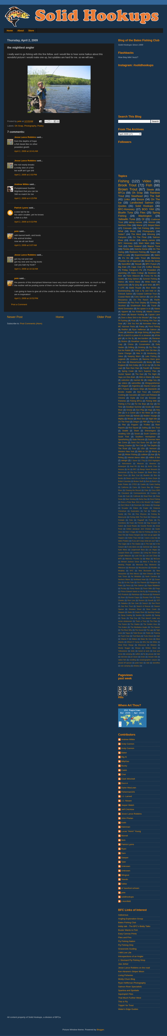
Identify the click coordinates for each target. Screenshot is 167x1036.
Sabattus (124, 603)
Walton (134, 639)
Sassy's (145, 603)
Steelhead (137, 196)
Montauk (132, 568)
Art (128, 469)
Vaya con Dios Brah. (126, 377)
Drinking (141, 347)
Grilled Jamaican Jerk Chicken (138, 529)
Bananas (156, 338)
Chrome (121, 398)
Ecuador (125, 508)
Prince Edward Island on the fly (133, 591)
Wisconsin (142, 645)
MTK (120, 559)
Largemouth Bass (138, 550)
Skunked (122, 306)
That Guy (133, 618)
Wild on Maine (145, 377)
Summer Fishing (150, 279)
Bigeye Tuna (153, 246)
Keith (123, 822)
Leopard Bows (123, 553)
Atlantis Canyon (150, 386)
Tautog (157, 615)
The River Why (126, 630)
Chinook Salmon (125, 294)
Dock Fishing (155, 499)
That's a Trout (140, 621)
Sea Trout (155, 428)
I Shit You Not (132, 323)
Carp (120, 344)
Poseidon (151, 270)
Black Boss (152, 472)
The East (139, 374)
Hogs (150, 410)
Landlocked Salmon (141, 202)
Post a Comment (19, 304)
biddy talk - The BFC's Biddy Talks (134, 926)
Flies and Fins (124, 937)
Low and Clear (151, 556)
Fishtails (121, 520)
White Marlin (150, 282)
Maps (148, 559)
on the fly (129, 338)
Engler (145, 508)
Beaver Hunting (137, 315)
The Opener (155, 627)
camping (129, 654)
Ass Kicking (137, 312)
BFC (135, 469)
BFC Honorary (125, 243)
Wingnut (125, 875)
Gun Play (140, 410)
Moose (130, 419)
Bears (124, 315)
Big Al (124, 757)
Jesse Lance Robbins (25, 137)
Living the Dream (150, 553)
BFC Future (151, 264)
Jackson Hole (124, 416)
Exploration (135, 511)
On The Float (140, 237)
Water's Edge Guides (128, 1009)
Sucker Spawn (124, 374)
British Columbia (124, 481)
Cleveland (125, 493)
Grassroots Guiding (127, 949)
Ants (142, 466)
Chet (123, 774)
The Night (152, 374)
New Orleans (148, 574)
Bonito (120, 478)
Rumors (142, 600)
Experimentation (142, 255)
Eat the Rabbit (124, 350)
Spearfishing (123, 439)
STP (158, 600)
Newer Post (15, 317)
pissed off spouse (125, 663)
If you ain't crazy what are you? (143, 541)
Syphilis (148, 615)
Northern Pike (124, 225)
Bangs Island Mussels (148, 469)
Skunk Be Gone (152, 261)
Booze (140, 199)
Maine (139, 225)
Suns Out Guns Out (140, 442)
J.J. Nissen (126, 801)
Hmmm (151, 222)
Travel (153, 306)
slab (147, 663)
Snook (137, 434)
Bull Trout (142, 392)
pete (16, 231)
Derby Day (143, 499)
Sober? (121, 234)
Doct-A (124, 783)
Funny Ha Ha (150, 276)
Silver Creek (151, 609)
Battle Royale (135, 288)
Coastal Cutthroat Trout (146, 294)
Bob (155, 475)
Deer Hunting (131, 499)
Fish (149, 185)
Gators (120, 526)
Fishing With (151, 401)
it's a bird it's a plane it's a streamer (136, 335)
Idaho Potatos (123, 541)
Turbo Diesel (148, 636)
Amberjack (122, 466)
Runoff (150, 600)
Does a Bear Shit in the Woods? (135, 318)
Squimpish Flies (125, 994)
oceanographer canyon (148, 660)
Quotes (122, 205)
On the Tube (129, 582)
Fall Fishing (143, 228)
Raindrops (135, 594)
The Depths (152, 445)
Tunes (120, 332)
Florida (126, 249)
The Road (122, 448)
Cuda (120, 496)
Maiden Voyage (150, 416)
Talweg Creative (125, 445)
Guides (121, 279)
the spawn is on (144, 309)
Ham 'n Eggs (130, 532)
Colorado (127, 228)
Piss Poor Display (138, 303)
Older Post (104, 317)
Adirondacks (126, 463)
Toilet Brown (138, 633)
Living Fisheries (125, 975)
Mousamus (122, 300)
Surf (155, 442)
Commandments (139, 493)
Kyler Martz (122, 550)
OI (143, 219)
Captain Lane (154, 315)
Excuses (152, 398)
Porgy (157, 588)
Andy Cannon (127, 744)
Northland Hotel (140, 579)
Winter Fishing (131, 454)
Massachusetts (136, 362)
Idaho (157, 255)
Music (132, 231)
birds (133, 651)
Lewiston (136, 553)
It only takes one (133, 547)
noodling (133, 660)
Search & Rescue (143, 606)
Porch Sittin (147, 588)
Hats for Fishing (144, 532)
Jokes (120, 356)
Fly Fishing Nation (126, 941)
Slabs (130, 612)
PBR (145, 422)
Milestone (121, 568)
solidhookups (127, 897)
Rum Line (131, 600)
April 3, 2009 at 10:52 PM (26, 298)
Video (147, 181)
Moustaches (143, 568)
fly (144, 654)
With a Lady (124, 255)
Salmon (153, 329)
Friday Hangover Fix (132, 270)
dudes (157, 377)
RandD (146, 368)
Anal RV (133, 466)
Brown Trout (127, 189)
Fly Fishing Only (125, 945)
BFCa (121, 192)
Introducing (151, 353)
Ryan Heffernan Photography (132, 983)
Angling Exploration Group (130, 919)
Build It (154, 481)
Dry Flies (153, 347)
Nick (123, 840)
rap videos (122, 383)
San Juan (135, 603)
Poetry (40, 126)
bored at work (143, 651)
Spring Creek (128, 371)
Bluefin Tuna (125, 212)
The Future (122, 624)
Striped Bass (154, 225)
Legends (122, 359)
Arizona (121, 469)
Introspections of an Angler (130, 956)
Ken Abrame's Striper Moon (131, 971)
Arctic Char (152, 466)
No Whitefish (136, 576)
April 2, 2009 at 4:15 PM (25, 198)
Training (157, 633)
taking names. (136, 222)
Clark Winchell (128, 779)
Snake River (139, 612)
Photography (30, 126)
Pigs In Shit (155, 422)
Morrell (124, 836)
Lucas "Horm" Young (131, 831)
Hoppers (121, 538)
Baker (124, 752)
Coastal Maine (124, 297)
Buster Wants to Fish (128, 930)
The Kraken (122, 627)
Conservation (144, 344)
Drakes (147, 505)
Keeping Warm (134, 356)
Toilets (148, 633)
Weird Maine (134, 282)
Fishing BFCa (136, 401)
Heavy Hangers (135, 535)
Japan (155, 547)
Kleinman (125, 827)
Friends (140, 523)
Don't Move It (126, 505)
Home (10, 30)
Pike (124, 425)
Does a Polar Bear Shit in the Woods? (136, 502)
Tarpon (153, 252)
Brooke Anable (125, 392)
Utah (158, 636)
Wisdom (153, 645)
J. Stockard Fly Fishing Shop (131, 960)
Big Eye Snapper (137, 472)
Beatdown (152, 273)
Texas (123, 618)
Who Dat (146, 642)
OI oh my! (146, 365)
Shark (136, 431)
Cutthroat (136, 496)
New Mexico (134, 574)
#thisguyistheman (152, 383)
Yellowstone (122, 651)
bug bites (156, 332)
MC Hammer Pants (126, 326)
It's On (125, 258)
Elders (135, 508)
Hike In (139, 353)
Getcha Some (140, 249)
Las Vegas (153, 550)
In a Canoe (130, 413)
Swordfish (126, 264)
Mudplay (121, 571)
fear (152, 454)
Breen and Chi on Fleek (135, 478)
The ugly (150, 630)
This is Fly (123, 1001)
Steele (150, 189)
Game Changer (125, 353)
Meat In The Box (150, 562)
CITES (134, 484)
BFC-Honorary (126, 209)
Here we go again (150, 535)
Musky (149, 362)
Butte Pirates (123, 484)
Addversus (123, 915)
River (123, 597)
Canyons (122, 237)
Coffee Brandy (153, 267)
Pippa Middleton (153, 585)
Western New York (126, 451)
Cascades (133, 395)
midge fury (152, 380)
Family (120, 514)
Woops (137, 648)
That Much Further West (129, 998)
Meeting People (124, 565)
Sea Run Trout (127, 606)
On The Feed (124, 422)
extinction (125, 380)
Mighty (121, 419)
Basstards (152, 389)
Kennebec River (150, 323)
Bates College (137, 273)
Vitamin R (125, 639)
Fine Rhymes (141, 514)
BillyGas (125, 761)
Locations (134, 359)
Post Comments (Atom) (31, 323)
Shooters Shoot (135, 609)
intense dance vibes (136, 457)
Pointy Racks (135, 588)
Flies (142, 212)
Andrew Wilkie (21, 184)
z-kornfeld (126, 901)
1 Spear (134, 460)
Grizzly (129, 410)
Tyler (123, 862)
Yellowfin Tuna (126, 219)
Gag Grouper (152, 523)
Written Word (151, 648)
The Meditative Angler (138, 627)
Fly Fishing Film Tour (148, 320)
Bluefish (147, 475)
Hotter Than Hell (134, 538)
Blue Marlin (151, 288)
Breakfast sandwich (139, 341)
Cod (142, 398)
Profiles (147, 425)
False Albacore (133, 276)
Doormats (138, 505)
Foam (132, 523)
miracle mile (152, 657)
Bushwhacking (124, 291)
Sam (123, 853)
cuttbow (144, 454)
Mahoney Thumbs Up (133, 559)
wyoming (122, 273)
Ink (155, 413)
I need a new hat (150, 538)
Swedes (139, 615)
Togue (127, 633)
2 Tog (143, 460)
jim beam (134, 657)
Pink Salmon (139, 585)
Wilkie (155, 642)
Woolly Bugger (124, 648)
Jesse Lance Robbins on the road (134, 968)
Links (127, 199)
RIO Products (123, 594)
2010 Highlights (154, 460)
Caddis (143, 484)
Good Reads (132, 526)
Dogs (155, 318)
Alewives (152, 463)
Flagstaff (141, 520)
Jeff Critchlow (127, 809)
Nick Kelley (133, 365)
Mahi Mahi (144, 243)
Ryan (123, 849)
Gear (120, 323)
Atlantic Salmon (153, 312)
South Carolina (150, 434)
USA (143, 448)
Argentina (136, 386)
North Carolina (151, 576)
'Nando (124, 879)
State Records (138, 439)
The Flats (153, 621)
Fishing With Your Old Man (145, 350)
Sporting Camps (154, 612)
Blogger (100, 1029)
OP (150, 579)
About (20, 30)
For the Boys (140, 404)
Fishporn (154, 517)
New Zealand (134, 246)
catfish (137, 654)
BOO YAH (148, 209)
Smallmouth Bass (138, 306)
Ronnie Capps (133, 597)
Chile (146, 490)
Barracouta (122, 472)
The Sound (139, 630)
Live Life (153, 297)
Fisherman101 (128, 792)
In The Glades (135, 544)
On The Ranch (140, 300)
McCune (157, 559)
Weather (130, 332)
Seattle (125, 431)
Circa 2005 (156, 490)
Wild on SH (143, 451)
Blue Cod (135, 475)
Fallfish (154, 511)
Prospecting (152, 591)
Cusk (128, 496)
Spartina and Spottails (128, 990)
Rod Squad (133, 428)
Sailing (145, 428)
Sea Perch (156, 603)
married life (138, 380)
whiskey (136, 666)
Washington (145, 215)
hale (158, 654)
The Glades (135, 624)
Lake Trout (140, 258)
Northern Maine (124, 579)
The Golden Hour (150, 624)
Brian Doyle (152, 478)
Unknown (125, 866)
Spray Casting (126, 615)
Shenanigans (150, 431)
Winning (151, 234)
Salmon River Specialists (130, 986)
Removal (146, 594)
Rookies (156, 368)
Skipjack (121, 612)
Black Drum (123, 475)
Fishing (123, 181)
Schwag (153, 303)
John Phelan (127, 818)
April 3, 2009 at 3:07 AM (25, 245)
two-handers (143, 338)
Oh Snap (19, 126)
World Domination (125, 309)
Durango (156, 505)
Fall (145, 511)
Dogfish (157, 502)
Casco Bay (145, 487)
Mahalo (137, 416)
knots (143, 657)
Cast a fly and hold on (145, 291)
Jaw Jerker (123, 964)
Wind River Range (126, 645)
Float (133, 320)
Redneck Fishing (138, 252)
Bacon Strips (138, 389)
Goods (148, 407)
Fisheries (122, 401)
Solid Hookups (144, 205)
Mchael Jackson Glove (130, 562)
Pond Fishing (154, 326)
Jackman (146, 547)
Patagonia (153, 582)
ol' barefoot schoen (130, 888)
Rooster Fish (148, 597)
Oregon (136, 422)
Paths (120, 585)
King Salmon (133, 279)
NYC (131, 571)
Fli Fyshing (122, 320)
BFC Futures (123, 389)
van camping (125, 666)
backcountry (123, 285)
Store (31, 30)
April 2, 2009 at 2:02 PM (25, 174)
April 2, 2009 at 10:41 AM (26, 151)
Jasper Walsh (127, 805)
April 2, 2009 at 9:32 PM (25, 222)
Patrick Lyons (21, 208)
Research (156, 594)
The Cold (139, 445)
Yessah (138, 264)
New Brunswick (145, 571)
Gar (151, 404)
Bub (147, 481)
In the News (144, 413)
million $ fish (154, 457)
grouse (150, 654)
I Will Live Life (124, 952)
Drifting (131, 347)
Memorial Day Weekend (146, 565)
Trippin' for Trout (125, 1005)
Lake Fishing (150, 356)
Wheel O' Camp (133, 642)
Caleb (124, 770)
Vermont (152, 448)
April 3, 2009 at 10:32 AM (26, 269)
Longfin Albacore (124, 556)
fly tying (135, 285)
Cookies (153, 493)
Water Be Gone (147, 639)
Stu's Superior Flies (147, 371)
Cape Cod (136, 267)
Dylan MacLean (128, 787)
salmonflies (136, 383)
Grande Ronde (146, 526)
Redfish (124, 329)
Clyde (132, 398)
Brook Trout (127, 185)
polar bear (139, 663)
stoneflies (156, 663)
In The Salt (148, 544)
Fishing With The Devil (138, 517)
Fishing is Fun (124, 404)
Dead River (148, 496)
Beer (120, 276)
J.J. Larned (126, 796)
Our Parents (141, 582)
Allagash (124, 386)
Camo (134, 487)
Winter (132, 240)
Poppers (134, 425)
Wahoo (121, 282)
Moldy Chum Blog (126, 979)
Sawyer (124, 857)
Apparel (124, 312)
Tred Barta (137, 636)
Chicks (130, 344)
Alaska (157, 309)
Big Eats (122, 267)
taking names (148, 240)
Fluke (151, 520)
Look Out (138, 556)
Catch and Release (149, 395)
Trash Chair (125, 636)
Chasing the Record (133, 490)
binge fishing (143, 332)
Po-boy (123, 588)
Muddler (154, 568)
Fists (131, 520)
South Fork (123, 437)
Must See (141, 419)
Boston (124, 341)
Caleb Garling (154, 484)
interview (124, 657)
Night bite (153, 419)
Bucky (124, 766)
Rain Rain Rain (132, 368)
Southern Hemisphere (145, 437)
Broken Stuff (138, 481)
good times (147, 285)
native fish (122, 660)
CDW (154, 341)
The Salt (155, 196)
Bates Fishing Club (127, 922)
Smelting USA (124, 434)
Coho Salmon (140, 297)
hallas (124, 884)
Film (129, 514)
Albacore (140, 463)
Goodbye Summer (134, 407)
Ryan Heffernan (139, 329)
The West (136, 234)
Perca (128, 585)
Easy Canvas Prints (127, 933)
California (125, 487)
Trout (134, 448)
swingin (124, 460)
